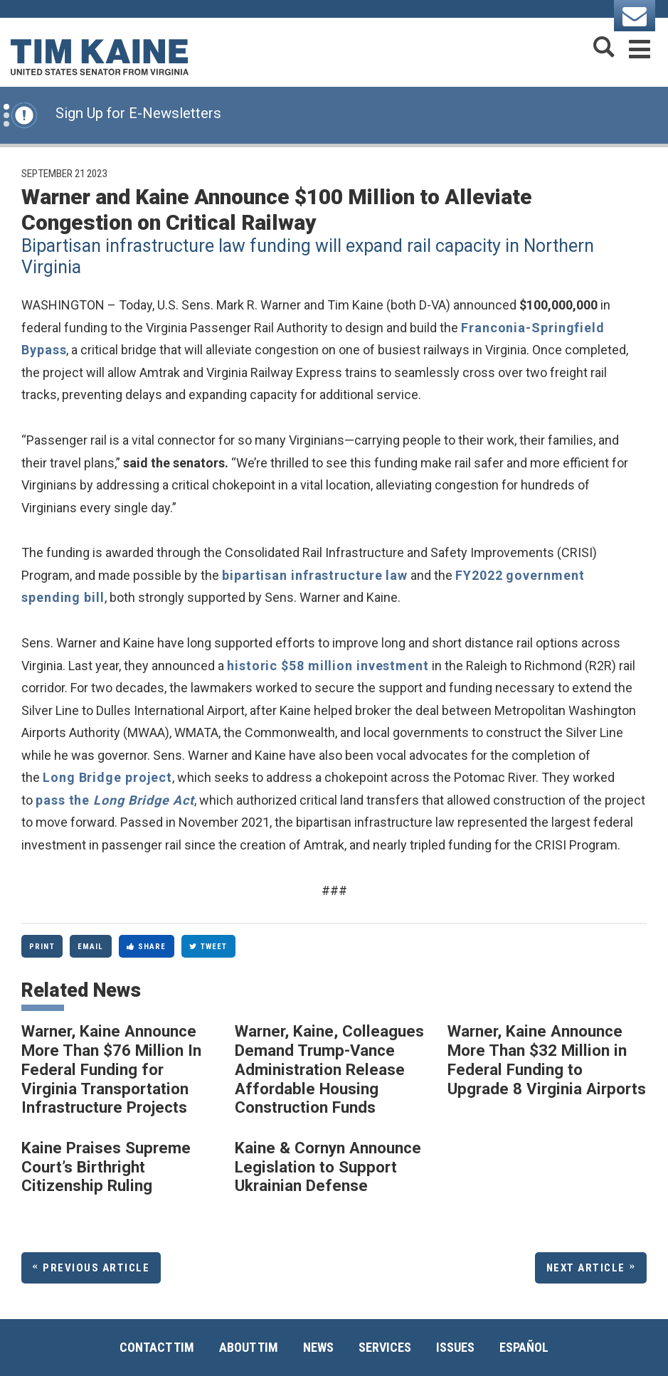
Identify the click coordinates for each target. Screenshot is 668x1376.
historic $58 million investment (328, 665)
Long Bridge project (107, 777)
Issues (455, 1347)
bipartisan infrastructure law (315, 575)
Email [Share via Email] (91, 946)
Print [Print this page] (42, 946)
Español (523, 1347)
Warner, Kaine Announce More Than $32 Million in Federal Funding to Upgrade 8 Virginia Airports (546, 1059)
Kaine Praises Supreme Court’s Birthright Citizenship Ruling (106, 1166)
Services (385, 1347)
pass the (115, 800)
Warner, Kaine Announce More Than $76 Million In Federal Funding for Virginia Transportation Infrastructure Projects (111, 1069)
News (318, 1347)
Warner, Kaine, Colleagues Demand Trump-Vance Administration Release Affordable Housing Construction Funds (329, 1069)
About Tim (248, 1347)
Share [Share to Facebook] (146, 946)
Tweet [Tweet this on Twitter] (208, 946)
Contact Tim (157, 1347)
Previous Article (96, 1267)
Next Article (585, 1267)
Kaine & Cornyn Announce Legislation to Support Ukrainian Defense (328, 1166)
